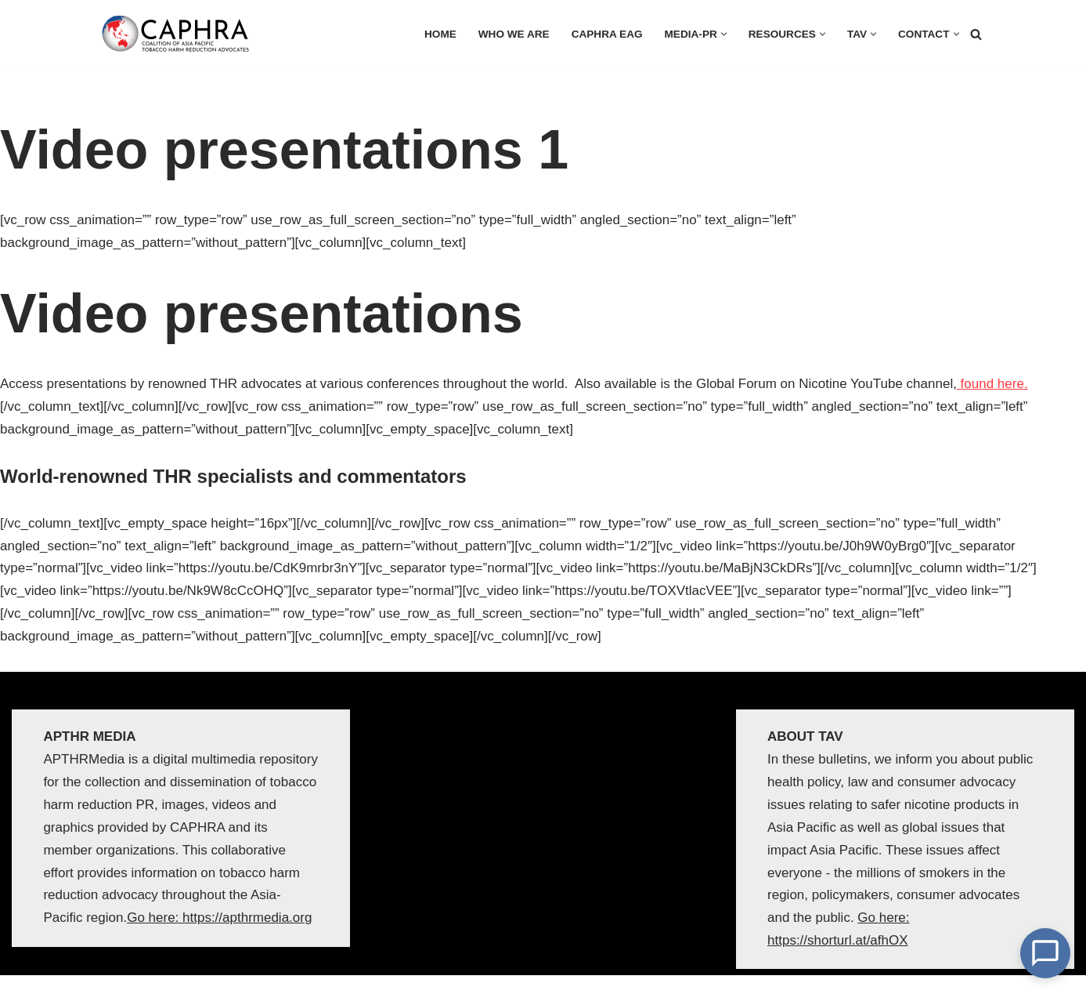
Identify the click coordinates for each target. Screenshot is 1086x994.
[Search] (976, 34)
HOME (440, 34)
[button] (724, 34)
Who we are (514, 34)
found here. (992, 383)
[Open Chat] (1045, 953)
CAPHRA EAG (607, 34)
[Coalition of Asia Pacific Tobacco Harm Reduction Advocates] (179, 33)
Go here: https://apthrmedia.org (219, 917)
